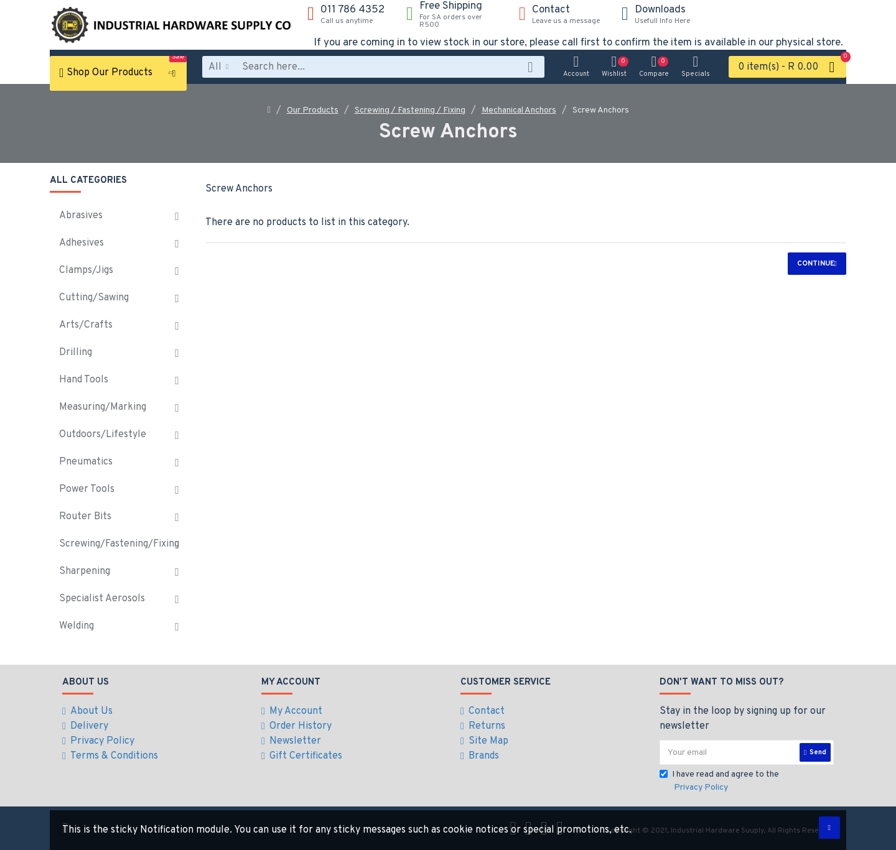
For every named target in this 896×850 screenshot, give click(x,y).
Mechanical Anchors (519, 110)
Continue (815, 264)
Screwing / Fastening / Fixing (410, 110)
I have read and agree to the (719, 781)
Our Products (312, 110)
